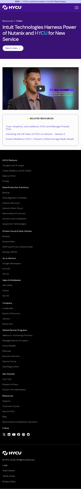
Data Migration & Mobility (14, 197)
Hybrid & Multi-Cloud (12, 208)
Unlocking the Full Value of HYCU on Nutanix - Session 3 (35, 134)
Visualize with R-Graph (13, 165)
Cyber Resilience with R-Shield (16, 170)
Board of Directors (11, 313)
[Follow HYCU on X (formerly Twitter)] (4, 435)
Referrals (6, 351)
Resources (7, 21)
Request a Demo (10, 384)
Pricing (5, 181)
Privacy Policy (9, 481)
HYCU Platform (9, 160)
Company (7, 303)
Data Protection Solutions (15, 187)
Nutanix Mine (8, 241)
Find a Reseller (9, 345)
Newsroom (7, 324)
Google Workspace (11, 263)
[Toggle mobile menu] (77, 7)
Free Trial (6, 379)
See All (5, 274)
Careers (6, 318)
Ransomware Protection (14, 213)
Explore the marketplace (14, 389)
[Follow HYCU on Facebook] (18, 435)
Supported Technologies (14, 223)
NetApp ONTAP (9, 252)
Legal (4, 465)
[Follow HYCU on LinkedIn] (9, 435)
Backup (6, 192)
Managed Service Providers (15, 340)
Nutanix (6, 236)
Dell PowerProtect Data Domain (17, 246)
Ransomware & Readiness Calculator (20, 421)
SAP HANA (7, 285)
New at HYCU (8, 411)
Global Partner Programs (14, 330)
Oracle (5, 290)
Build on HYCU (9, 176)
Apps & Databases (11, 280)
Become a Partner (11, 356)
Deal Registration (10, 366)
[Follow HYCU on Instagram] (23, 435)
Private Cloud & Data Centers (17, 231)
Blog (4, 416)
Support (6, 401)
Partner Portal (9, 361)
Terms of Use (8, 476)
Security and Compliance (14, 218)
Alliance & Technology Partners (17, 335)
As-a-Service (9, 258)
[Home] (12, 7)
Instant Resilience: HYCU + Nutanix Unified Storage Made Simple (40, 139)
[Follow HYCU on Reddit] (28, 435)
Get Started (8, 374)
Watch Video (13, 48)
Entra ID (6, 268)
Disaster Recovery (11, 203)
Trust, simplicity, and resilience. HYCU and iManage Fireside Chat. (37, 128)
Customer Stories (10, 406)
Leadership (7, 308)
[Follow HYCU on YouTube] (13, 435)
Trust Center (8, 470)
